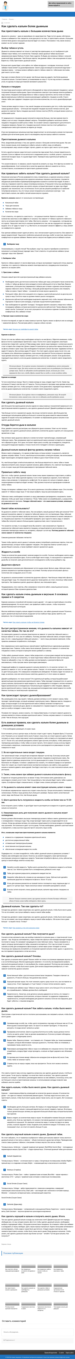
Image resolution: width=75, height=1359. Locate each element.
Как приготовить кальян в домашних (11, 1289)
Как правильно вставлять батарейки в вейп (28, 1270)
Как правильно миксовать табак (59, 1270)
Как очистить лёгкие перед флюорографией (12, 1270)
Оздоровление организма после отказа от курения (59, 1289)
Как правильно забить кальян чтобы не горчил (44, 1270)
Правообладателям (50, 1352)
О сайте (61, 1352)
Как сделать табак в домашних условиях (44, 1289)
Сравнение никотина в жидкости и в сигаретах (44, 1308)
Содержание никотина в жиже (28, 1307)
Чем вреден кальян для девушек (61, 1307)
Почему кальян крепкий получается (11, 1307)
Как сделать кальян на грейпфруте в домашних (28, 1289)
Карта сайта (70, 1352)
